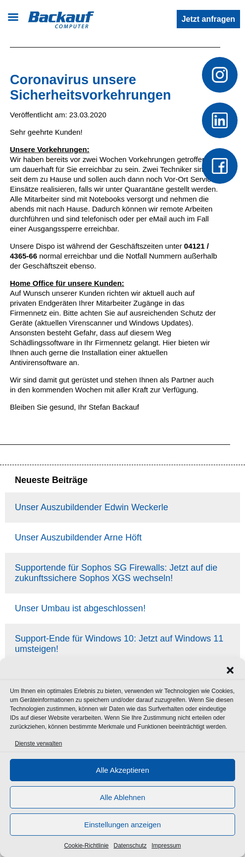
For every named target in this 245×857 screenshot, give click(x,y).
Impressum (166, 845)
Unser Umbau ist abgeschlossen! (80, 608)
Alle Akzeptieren (122, 770)
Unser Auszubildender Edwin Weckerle (91, 507)
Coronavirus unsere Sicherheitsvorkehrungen (90, 87)
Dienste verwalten (38, 743)
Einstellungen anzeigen (122, 824)
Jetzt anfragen (208, 19)
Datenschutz (130, 845)
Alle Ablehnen (123, 797)
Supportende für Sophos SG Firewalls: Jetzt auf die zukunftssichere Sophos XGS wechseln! (116, 573)
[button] (230, 670)
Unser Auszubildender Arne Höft (78, 537)
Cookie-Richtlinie (86, 845)
